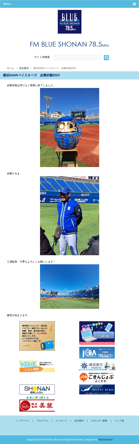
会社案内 (79, 420)
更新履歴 (24, 68)
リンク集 (119, 420)
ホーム (10, 68)
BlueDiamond (105, 439)
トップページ (22, 420)
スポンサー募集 (99, 420)
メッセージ (61, 420)
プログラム (42, 420)
